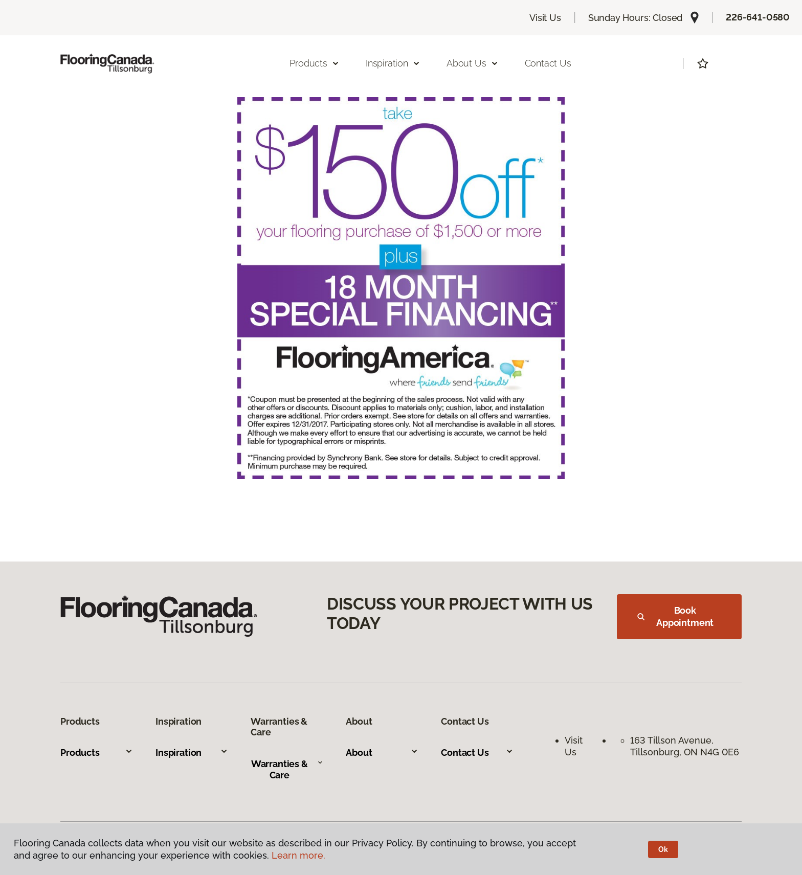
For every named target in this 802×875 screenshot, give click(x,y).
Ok (663, 849)
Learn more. (298, 855)
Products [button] (314, 63)
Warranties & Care (287, 769)
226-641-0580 (758, 17)
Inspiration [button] (393, 63)
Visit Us (545, 17)
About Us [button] (473, 63)
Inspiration (191, 752)
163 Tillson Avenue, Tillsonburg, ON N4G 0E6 (684, 746)
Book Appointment (675, 616)
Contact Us (548, 63)
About (382, 752)
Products (96, 752)
